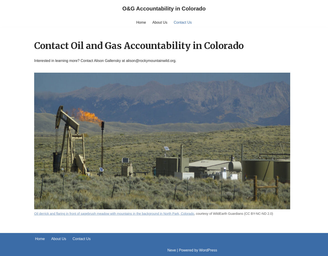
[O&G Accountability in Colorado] (164, 8)
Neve (171, 250)
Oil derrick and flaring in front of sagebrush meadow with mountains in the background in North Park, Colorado (114, 213)
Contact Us (183, 22)
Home (141, 22)
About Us (159, 22)
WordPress (208, 250)
